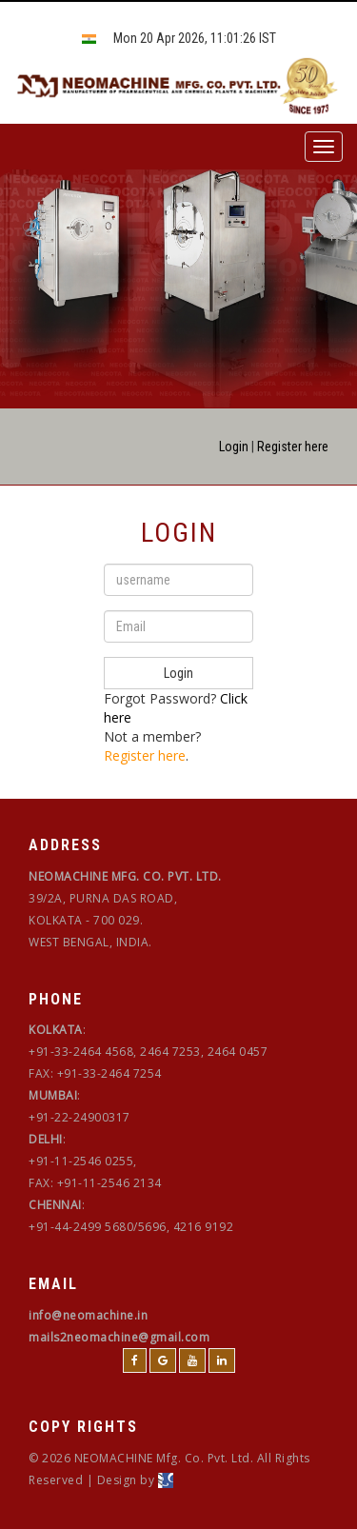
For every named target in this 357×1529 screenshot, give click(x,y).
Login (233, 446)
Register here (292, 446)
